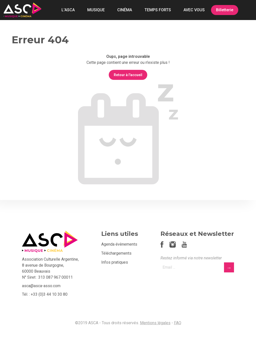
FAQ (177, 322)
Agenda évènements (119, 244)
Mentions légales (155, 322)
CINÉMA (124, 10)
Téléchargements (116, 253)
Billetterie (224, 10)
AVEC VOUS (194, 10)
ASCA (22, 10)
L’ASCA (68, 10)
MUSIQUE (96, 10)
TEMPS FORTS (157, 10)
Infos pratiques (114, 262)
